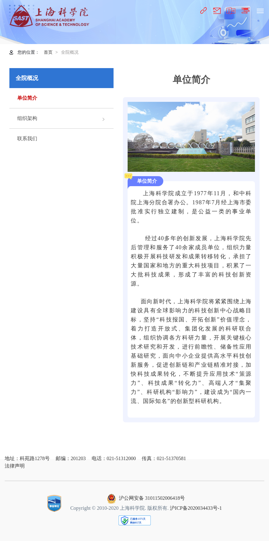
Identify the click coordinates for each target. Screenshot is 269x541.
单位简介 (27, 98)
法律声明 (15, 466)
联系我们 (27, 138)
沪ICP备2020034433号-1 (196, 508)
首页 (48, 52)
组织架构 (27, 118)
